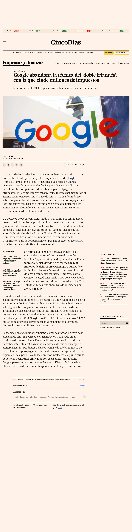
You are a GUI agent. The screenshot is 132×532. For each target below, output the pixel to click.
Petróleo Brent (56, 31)
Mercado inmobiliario (102, 63)
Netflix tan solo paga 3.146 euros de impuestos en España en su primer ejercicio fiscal (11, 285)
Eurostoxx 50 (81, 31)
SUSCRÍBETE (109, 53)
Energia (79, 63)
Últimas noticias (71, 53)
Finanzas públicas (61, 397)
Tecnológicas (18, 71)
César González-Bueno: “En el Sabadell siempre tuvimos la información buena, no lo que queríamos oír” (114, 286)
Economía (39, 53)
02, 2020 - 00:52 (15, 159)
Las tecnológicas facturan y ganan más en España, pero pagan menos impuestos (12, 260)
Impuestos (42, 397)
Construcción (88, 63)
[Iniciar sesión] (122, 53)
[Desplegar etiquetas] (84, 396)
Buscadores (24, 397)
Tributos (51, 397)
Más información (19, 408)
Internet (72, 397)
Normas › (83, 385)
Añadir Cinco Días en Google (75, 165)
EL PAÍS (89, 52)
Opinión (81, 53)
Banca (57, 63)
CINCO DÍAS (8, 156)
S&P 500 (32, 31)
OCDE (79, 240)
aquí (60, 408)
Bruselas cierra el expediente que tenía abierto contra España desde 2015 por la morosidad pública (114, 298)
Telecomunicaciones (68, 63)
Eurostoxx (110, 328)
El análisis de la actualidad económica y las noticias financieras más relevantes (43, 380)
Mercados (31, 53)
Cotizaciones (48, 53)
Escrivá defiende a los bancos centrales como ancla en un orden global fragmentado (114, 261)
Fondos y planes (59, 53)
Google (71, 178)
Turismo (113, 63)
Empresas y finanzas (20, 53)
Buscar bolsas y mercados (111, 317)
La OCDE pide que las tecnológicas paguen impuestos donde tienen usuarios (12, 272)
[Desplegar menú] (4, 42)
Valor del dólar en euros (110, 31)
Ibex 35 (9, 31)
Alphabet (33, 397)
